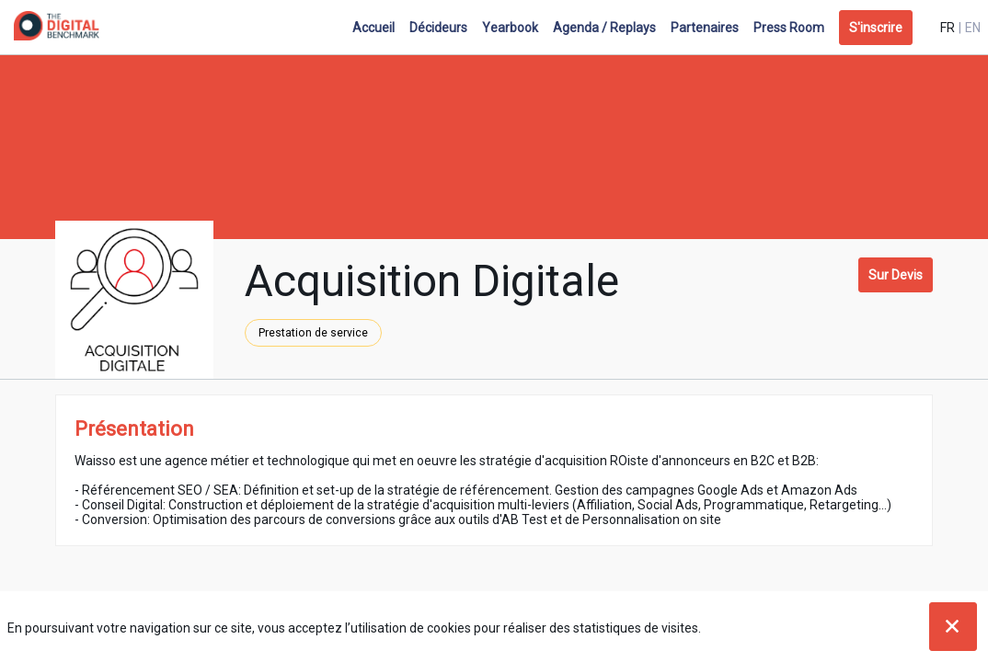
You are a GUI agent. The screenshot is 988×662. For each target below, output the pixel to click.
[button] (876, 27)
